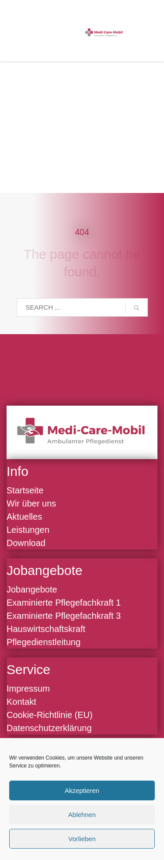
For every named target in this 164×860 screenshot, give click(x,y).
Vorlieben (82, 838)
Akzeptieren (82, 790)
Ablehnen (82, 814)
